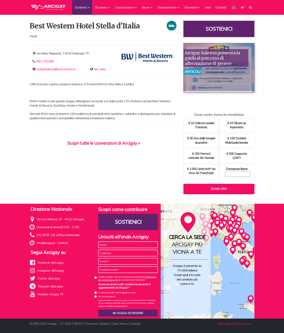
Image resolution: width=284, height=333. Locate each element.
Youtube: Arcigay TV (50, 294)
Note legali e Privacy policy (234, 323)
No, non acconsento (107, 296)
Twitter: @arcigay (48, 278)
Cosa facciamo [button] (126, 7)
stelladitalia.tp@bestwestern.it (56, 69)
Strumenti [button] (192, 7)
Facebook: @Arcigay (50, 263)
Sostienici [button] (82, 7)
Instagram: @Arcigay (50, 270)
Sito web (99, 69)
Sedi (207, 7)
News (124, 323)
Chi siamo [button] (102, 7)
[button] (243, 7)
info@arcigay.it (46, 243)
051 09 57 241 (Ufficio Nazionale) (58, 235)
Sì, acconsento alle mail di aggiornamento (116, 292)
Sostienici (219, 29)
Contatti (221, 7)
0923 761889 (45, 61)
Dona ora (219, 189)
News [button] (147, 7)
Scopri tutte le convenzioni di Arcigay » (103, 143)
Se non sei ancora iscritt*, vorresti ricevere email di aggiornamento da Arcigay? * (124, 286)
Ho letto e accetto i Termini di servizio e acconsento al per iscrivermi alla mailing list (127, 278)
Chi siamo (91, 323)
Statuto (105, 323)
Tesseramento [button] (168, 7)
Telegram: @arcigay (50, 286)
